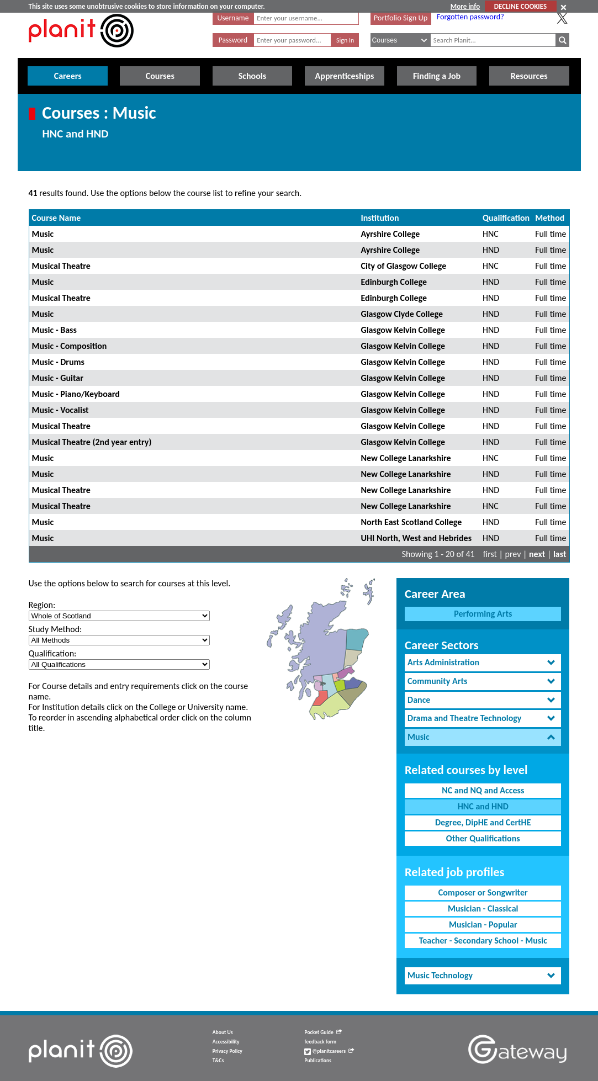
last (560, 554)
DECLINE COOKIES (520, 6)
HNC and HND (483, 806)
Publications (317, 1060)
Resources (529, 76)
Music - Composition (69, 346)
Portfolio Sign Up (401, 18)
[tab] (483, 662)
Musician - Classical (483, 908)
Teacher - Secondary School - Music (483, 940)
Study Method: (55, 629)
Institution (380, 218)
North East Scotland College (411, 522)
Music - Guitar (57, 378)
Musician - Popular (483, 924)
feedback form (320, 1041)
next (537, 554)
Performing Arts (483, 613)
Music (43, 234)
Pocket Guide (322, 1032)
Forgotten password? (470, 17)
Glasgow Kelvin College (403, 330)
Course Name (56, 218)
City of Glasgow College (403, 266)
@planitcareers (329, 1051)
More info (465, 6)
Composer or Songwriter (483, 892)
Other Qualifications (483, 838)
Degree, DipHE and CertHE (483, 822)
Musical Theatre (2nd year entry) (92, 442)
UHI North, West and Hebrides (416, 538)
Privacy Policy (227, 1051)
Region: (42, 605)
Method (549, 218)
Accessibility (226, 1041)
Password (233, 40)
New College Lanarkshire (406, 458)
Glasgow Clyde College (401, 314)
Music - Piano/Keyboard (76, 394)
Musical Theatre (61, 266)
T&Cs (218, 1060)
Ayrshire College (390, 234)
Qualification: (53, 653)
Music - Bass (54, 330)
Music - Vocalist (60, 410)
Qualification (506, 218)
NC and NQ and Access (483, 790)
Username (233, 18)
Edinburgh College (394, 282)
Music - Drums (58, 362)
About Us (223, 1032)
